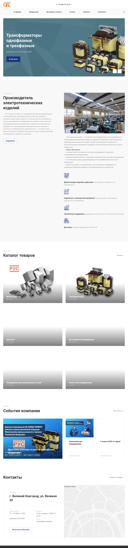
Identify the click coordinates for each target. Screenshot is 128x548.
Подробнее (10, 141)
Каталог (121, 255)
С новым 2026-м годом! (110, 441)
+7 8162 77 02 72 (64, 4)
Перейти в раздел (117, 477)
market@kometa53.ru (44, 521)
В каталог (13, 59)
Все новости (119, 411)
